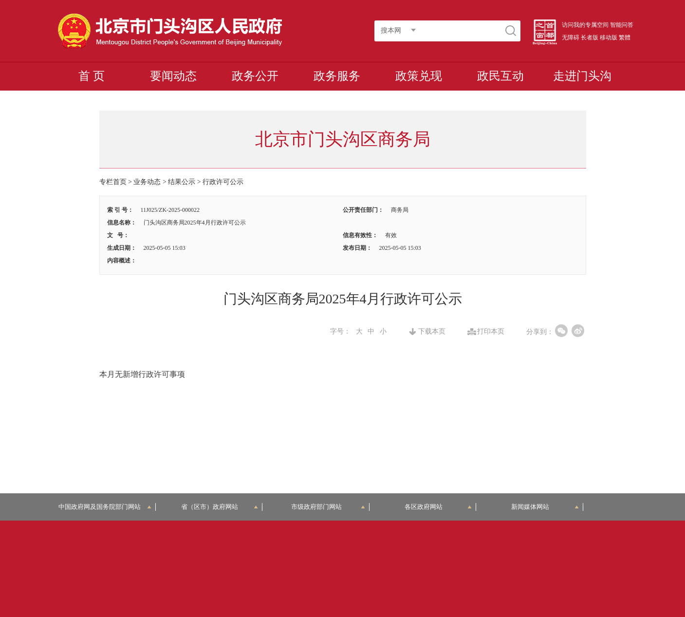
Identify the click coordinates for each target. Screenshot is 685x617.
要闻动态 (173, 76)
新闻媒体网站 (545, 506)
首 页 (91, 76)
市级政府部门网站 (328, 506)
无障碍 (570, 37)
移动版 (608, 37)
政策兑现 (418, 76)
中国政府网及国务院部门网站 (104, 506)
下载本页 (431, 331)
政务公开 (255, 76)
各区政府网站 (438, 506)
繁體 (624, 37)
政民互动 (500, 76)
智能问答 (621, 24)
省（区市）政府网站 (219, 506)
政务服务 (337, 76)
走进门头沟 (582, 76)
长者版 (589, 37)
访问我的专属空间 (585, 24)
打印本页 (490, 331)
